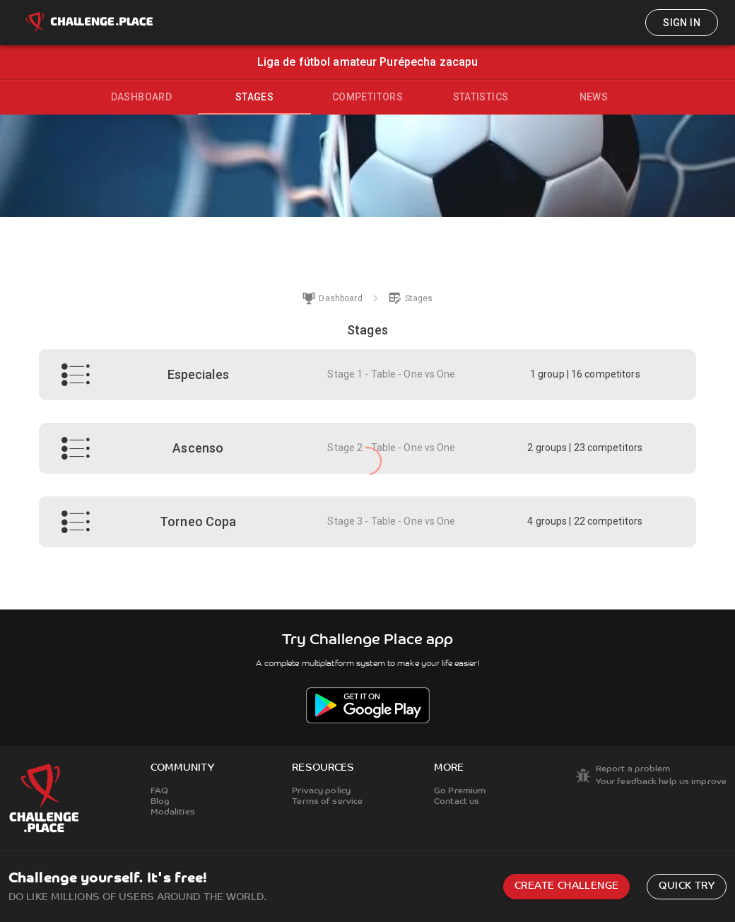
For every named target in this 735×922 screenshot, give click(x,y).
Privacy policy (321, 791)
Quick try (687, 886)
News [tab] (594, 97)
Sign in (681, 22)
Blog (160, 802)
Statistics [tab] (481, 97)
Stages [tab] (254, 97)
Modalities (173, 812)
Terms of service (327, 802)
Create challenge (566, 886)
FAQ (159, 791)
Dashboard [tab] (141, 97)
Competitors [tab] (367, 97)
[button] (367, 374)
